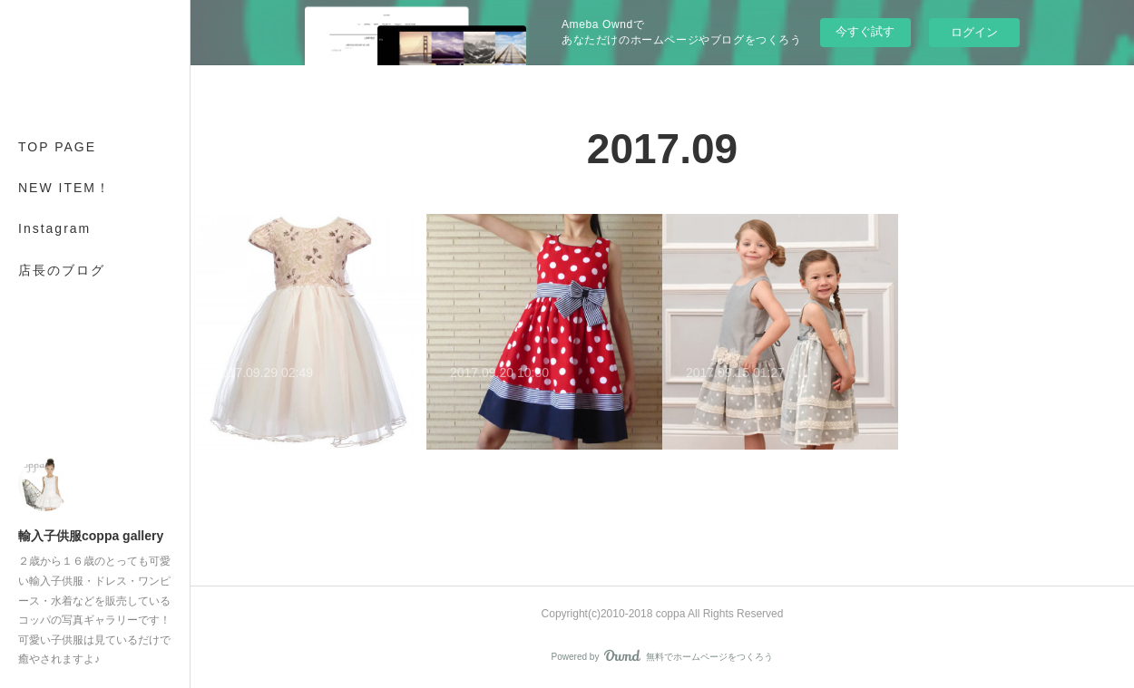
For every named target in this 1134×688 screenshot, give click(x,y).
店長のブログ (61, 270)
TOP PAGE (57, 147)
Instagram (54, 228)
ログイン (974, 32)
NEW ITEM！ (64, 187)
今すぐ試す (865, 31)
